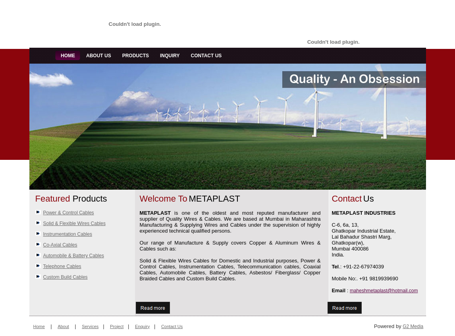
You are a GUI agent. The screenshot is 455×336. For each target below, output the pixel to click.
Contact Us (172, 326)
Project (116, 326)
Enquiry (142, 326)
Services (90, 326)
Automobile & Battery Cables (73, 255)
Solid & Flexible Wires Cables (74, 223)
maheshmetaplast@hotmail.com (384, 290)
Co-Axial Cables (60, 245)
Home (39, 326)
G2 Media (413, 326)
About (63, 326)
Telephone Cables (62, 266)
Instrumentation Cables (67, 234)
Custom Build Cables (65, 277)
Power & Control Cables (68, 213)
